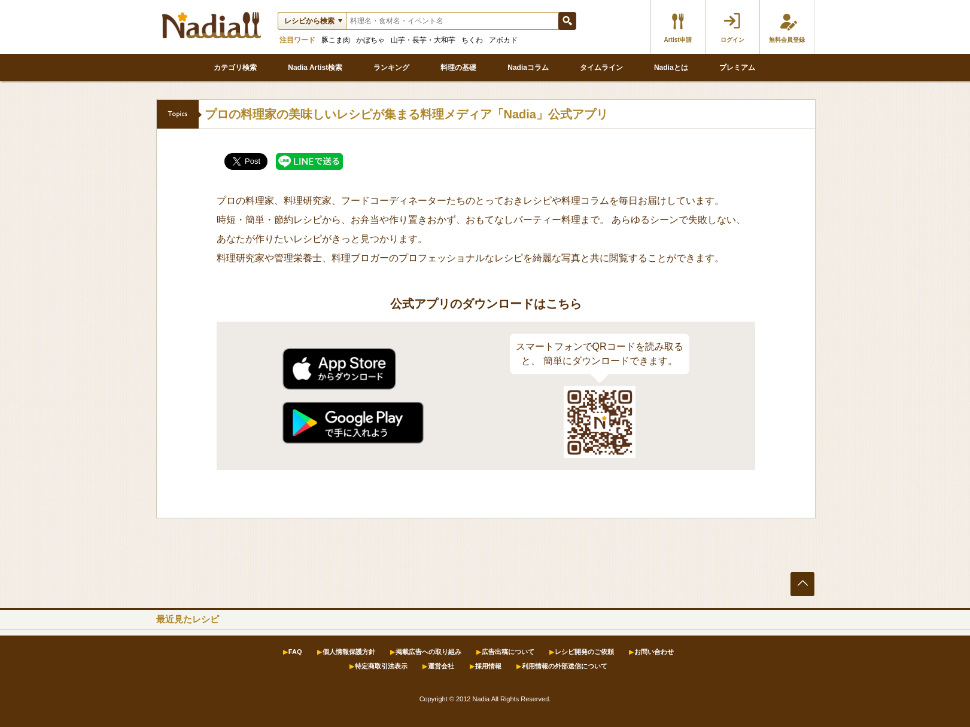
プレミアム (737, 67)
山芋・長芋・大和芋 (423, 40)
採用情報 (488, 666)
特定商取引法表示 (381, 666)
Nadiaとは (671, 67)
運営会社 (441, 666)
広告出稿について (508, 651)
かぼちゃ (370, 40)
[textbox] (452, 21)
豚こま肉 (335, 40)
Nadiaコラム (528, 67)
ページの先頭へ (802, 584)
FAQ (295, 651)
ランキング (391, 67)
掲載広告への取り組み (428, 651)
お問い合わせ (654, 651)
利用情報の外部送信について (564, 666)
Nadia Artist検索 (315, 67)
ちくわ (472, 40)
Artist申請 (677, 39)
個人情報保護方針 (349, 651)
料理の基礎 (458, 67)
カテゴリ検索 (235, 67)
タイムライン (601, 67)
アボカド (503, 40)
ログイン (732, 39)
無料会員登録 (787, 39)
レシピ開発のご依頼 (584, 651)
